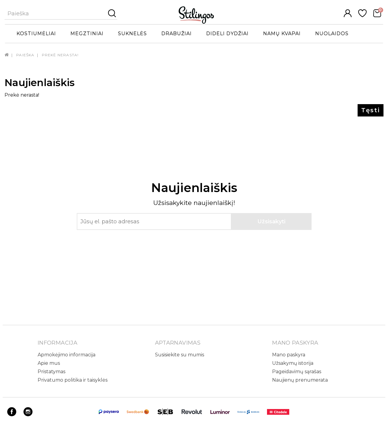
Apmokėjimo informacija (66, 355)
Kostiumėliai (36, 33)
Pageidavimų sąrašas (296, 371)
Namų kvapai (282, 33)
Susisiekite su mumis (179, 355)
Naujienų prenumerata (300, 380)
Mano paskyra (288, 355)
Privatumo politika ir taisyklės (72, 380)
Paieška (25, 55)
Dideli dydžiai (227, 33)
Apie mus (49, 363)
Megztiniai (87, 33)
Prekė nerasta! (60, 55)
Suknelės (132, 33)
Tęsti (370, 110)
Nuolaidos (332, 33)
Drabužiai (176, 33)
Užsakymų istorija (292, 363)
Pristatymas (51, 371)
